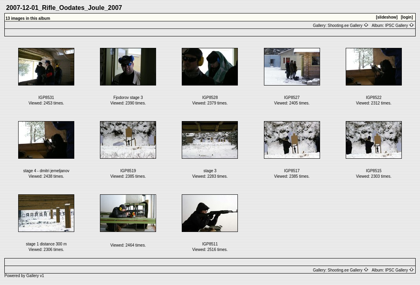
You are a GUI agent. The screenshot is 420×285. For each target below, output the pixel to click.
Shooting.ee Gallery (348, 25)
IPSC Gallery (399, 25)
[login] (407, 17)
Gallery (32, 276)
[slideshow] (386, 17)
